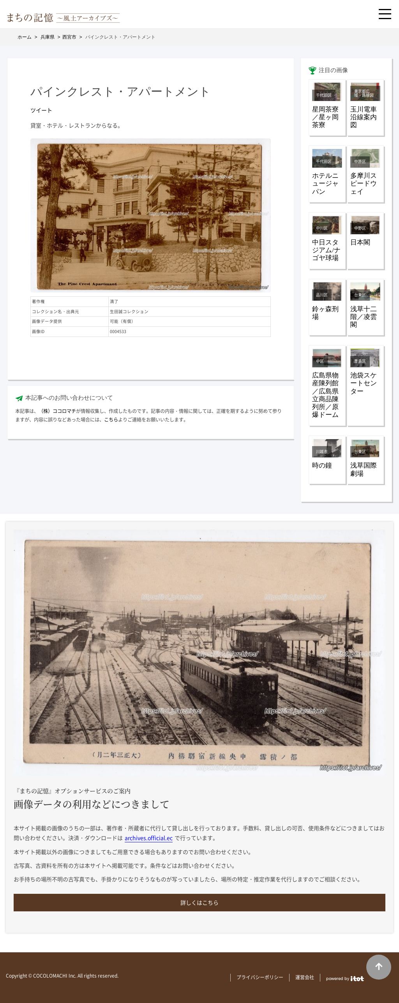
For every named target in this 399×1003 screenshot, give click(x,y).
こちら (111, 419)
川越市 (322, 451)
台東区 (360, 295)
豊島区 (360, 361)
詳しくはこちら (199, 902)
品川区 (322, 295)
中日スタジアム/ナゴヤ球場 (326, 250)
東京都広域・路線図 (364, 93)
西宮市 (69, 37)
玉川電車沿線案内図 (363, 117)
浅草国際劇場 (363, 469)
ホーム (25, 37)
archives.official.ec (149, 838)
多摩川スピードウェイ (363, 183)
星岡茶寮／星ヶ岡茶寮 (325, 117)
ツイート (41, 110)
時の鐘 (322, 465)
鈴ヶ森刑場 (325, 313)
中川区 (322, 228)
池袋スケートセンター (363, 383)
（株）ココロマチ (57, 411)
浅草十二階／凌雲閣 (363, 316)
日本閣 (360, 242)
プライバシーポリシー (260, 977)
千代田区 (324, 95)
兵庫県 (48, 37)
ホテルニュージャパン (325, 183)
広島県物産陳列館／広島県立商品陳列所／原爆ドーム (325, 395)
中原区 (360, 161)
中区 (320, 361)
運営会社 (304, 977)
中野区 (360, 228)
